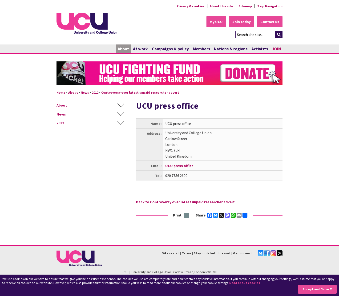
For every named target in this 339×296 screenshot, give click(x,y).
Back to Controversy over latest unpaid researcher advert (185, 202)
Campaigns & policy (170, 49)
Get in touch (242, 253)
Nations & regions (230, 49)
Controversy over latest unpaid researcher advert (140, 92)
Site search (170, 253)
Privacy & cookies (190, 6)
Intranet (224, 253)
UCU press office (179, 165)
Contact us (269, 21)
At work (140, 49)
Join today (241, 21)
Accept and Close (316, 289)
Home (60, 92)
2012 (95, 92)
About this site (221, 6)
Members (201, 49)
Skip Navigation (269, 6)
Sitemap (245, 6)
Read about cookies (244, 283)
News (85, 92)
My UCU (216, 21)
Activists (259, 49)
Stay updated (204, 253)
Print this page (186, 215)
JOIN (276, 49)
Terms (186, 253)
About (123, 49)
